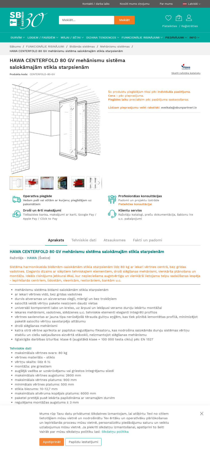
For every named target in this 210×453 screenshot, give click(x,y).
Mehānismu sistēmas (115, 46)
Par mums (166, 3)
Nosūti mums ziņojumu (135, 3)
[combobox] (86, 20)
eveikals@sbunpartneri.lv (179, 107)
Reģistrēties (189, 26)
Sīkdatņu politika (115, 432)
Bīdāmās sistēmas (83, 46)
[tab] (56, 240)
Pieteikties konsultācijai (135, 204)
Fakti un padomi (147, 240)
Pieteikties (170, 26)
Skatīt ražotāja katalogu (185, 73)
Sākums (16, 46)
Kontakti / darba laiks (96, 3)
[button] (31, 183)
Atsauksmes (115, 240)
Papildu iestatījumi (83, 442)
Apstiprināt (52, 442)
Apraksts (56, 240)
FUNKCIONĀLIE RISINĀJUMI (45, 46)
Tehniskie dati (83, 240)
